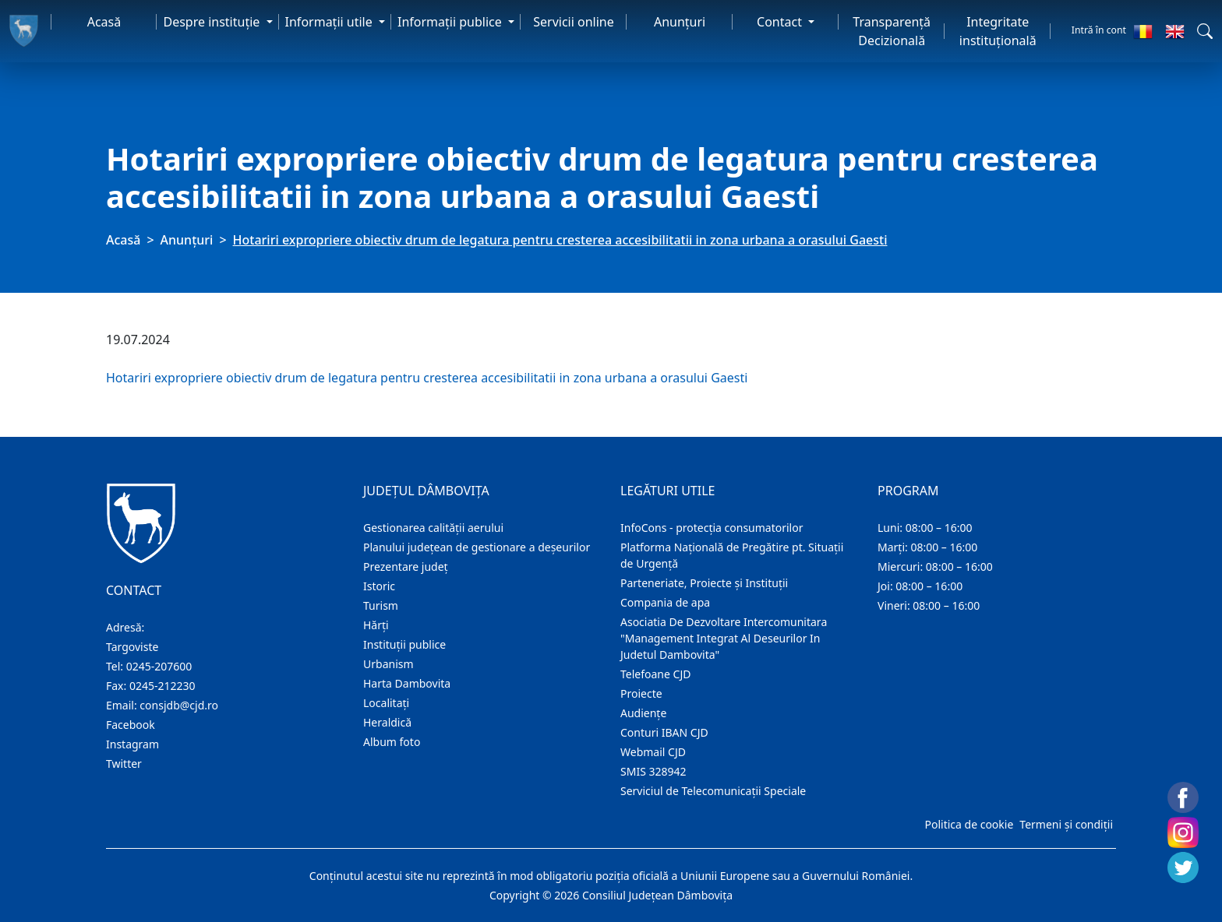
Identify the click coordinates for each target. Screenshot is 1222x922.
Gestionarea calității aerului (433, 527)
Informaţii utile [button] (330, 21)
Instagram (132, 744)
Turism (380, 605)
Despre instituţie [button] (213, 21)
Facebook (130, 724)
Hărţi (376, 625)
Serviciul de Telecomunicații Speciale (713, 790)
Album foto (391, 741)
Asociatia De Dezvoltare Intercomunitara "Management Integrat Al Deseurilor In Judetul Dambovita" (723, 638)
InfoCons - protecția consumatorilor (711, 527)
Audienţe (643, 713)
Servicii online (573, 21)
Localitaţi (386, 702)
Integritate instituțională (998, 31)
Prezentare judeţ (405, 566)
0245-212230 (162, 685)
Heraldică (387, 722)
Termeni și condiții (1066, 824)
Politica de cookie (968, 824)
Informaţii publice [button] (451, 21)
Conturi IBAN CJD (664, 732)
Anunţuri (679, 21)
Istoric (379, 586)
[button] (1205, 31)
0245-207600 (159, 666)
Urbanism (388, 663)
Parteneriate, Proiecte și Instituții (704, 582)
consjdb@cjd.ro (179, 705)
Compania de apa (665, 602)
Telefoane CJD (655, 674)
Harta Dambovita (406, 683)
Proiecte (641, 693)
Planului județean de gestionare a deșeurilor (476, 547)
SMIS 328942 (653, 771)
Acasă (104, 21)
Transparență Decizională (892, 31)
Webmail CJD (653, 751)
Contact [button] (781, 21)
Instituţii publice (404, 644)
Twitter (124, 763)
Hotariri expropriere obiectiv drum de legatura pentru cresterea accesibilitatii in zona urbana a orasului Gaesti (426, 377)
